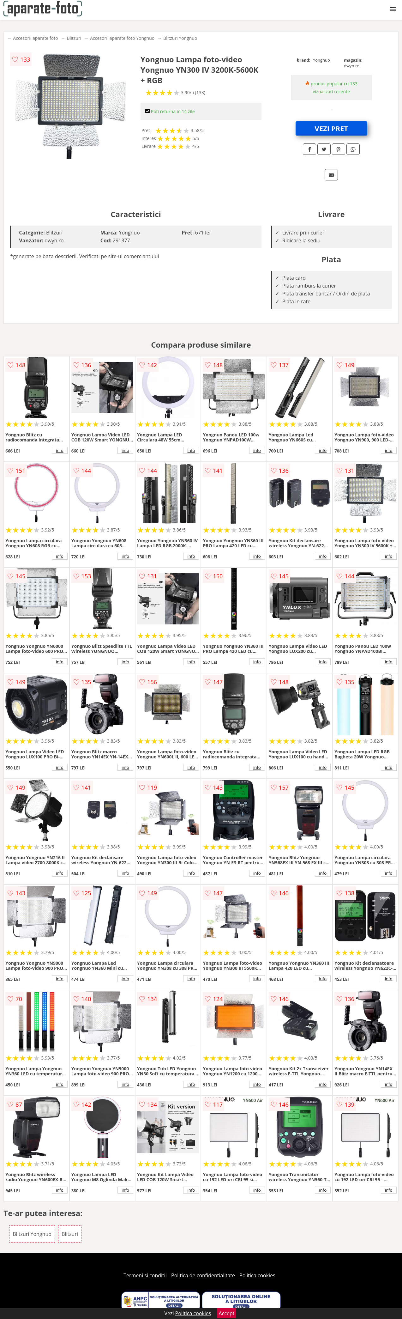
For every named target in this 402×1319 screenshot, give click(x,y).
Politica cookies (257, 1275)
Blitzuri (74, 38)
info (59, 450)
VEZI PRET (331, 128)
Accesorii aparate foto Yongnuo (122, 38)
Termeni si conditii (145, 1275)
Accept (227, 1313)
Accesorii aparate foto (35, 38)
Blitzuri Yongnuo (180, 38)
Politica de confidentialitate (203, 1275)
